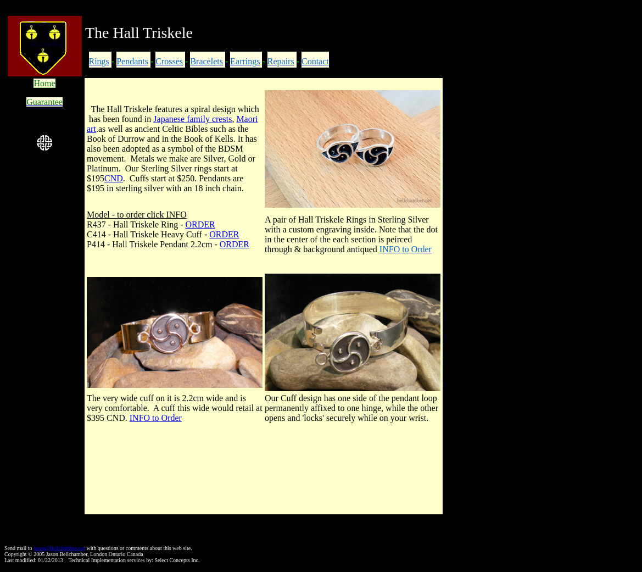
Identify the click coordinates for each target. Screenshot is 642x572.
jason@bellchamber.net (59, 548)
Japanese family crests (192, 119)
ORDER (200, 224)
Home (44, 83)
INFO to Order (156, 418)
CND (113, 178)
